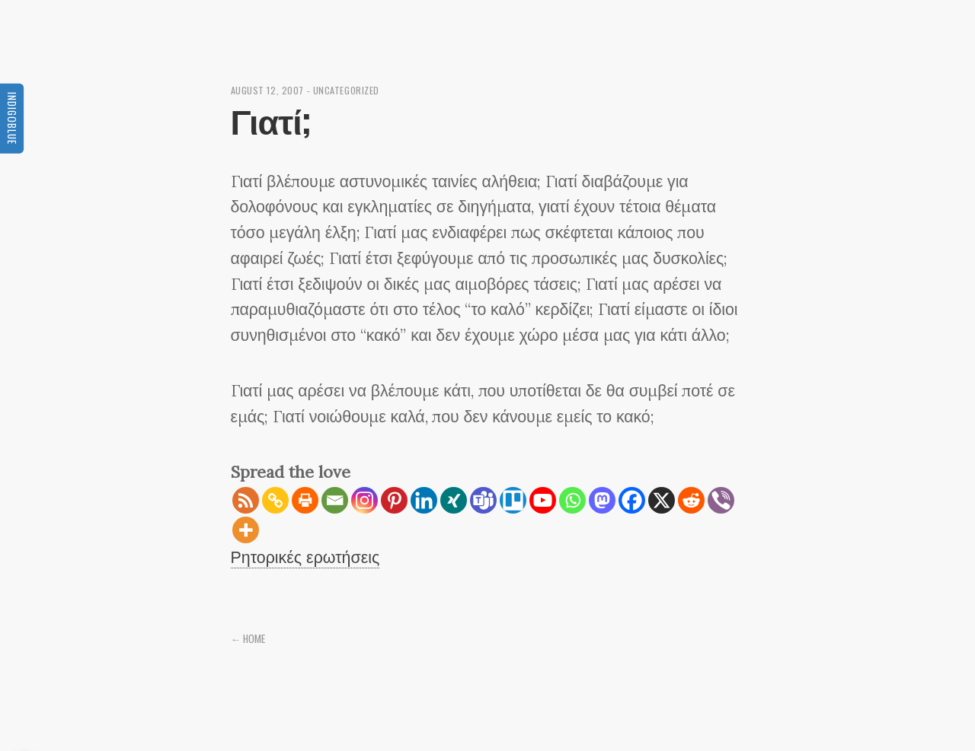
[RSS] (245, 500)
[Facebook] (632, 500)
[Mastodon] (602, 500)
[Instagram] (364, 500)
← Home (248, 638)
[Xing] (453, 500)
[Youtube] (542, 500)
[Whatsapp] (572, 500)
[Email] (334, 500)
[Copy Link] (275, 500)
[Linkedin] (424, 500)
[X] (661, 500)
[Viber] (721, 500)
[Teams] (483, 500)
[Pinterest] (394, 500)
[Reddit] (691, 500)
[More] (245, 530)
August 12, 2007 (267, 90)
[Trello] (513, 500)
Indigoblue (12, 117)
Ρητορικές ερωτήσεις (305, 557)
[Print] (305, 500)
